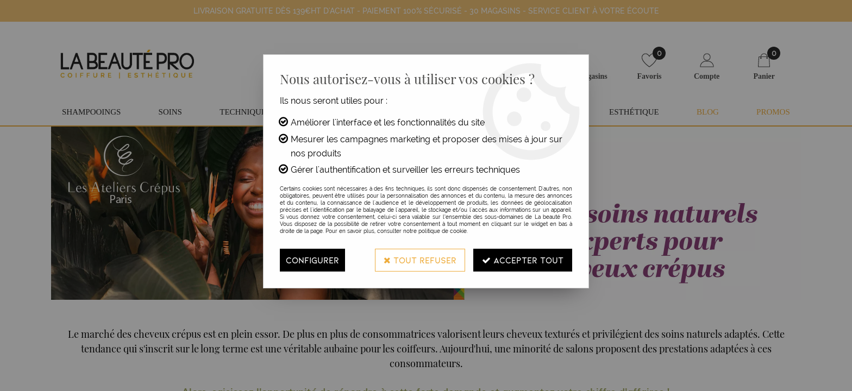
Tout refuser (420, 260)
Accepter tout (522, 260)
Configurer (312, 260)
